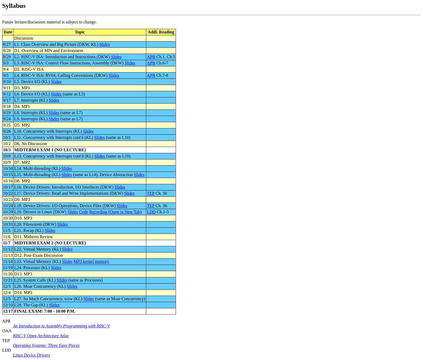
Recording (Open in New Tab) (115, 212)
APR (151, 56)
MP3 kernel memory (91, 261)
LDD (151, 212)
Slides (104, 44)
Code (83, 212)
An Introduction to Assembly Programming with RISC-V (61, 326)
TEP (150, 193)
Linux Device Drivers (31, 355)
